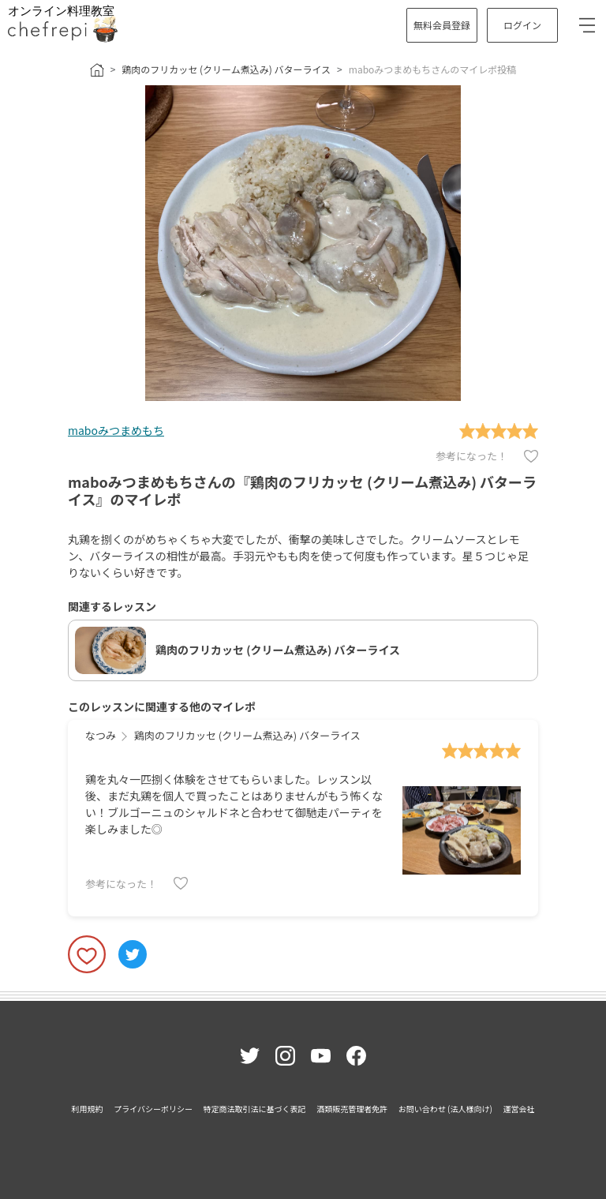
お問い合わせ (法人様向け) (445, 1109)
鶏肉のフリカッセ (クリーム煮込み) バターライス (226, 69)
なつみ (100, 735)
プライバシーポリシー (153, 1109)
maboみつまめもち (116, 430)
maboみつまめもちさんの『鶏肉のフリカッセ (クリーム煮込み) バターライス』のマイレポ (302, 490)
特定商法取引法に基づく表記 (255, 1109)
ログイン (522, 25)
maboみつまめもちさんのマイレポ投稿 (433, 69)
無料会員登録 (441, 25)
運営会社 (518, 1109)
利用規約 (87, 1109)
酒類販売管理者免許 (351, 1109)
